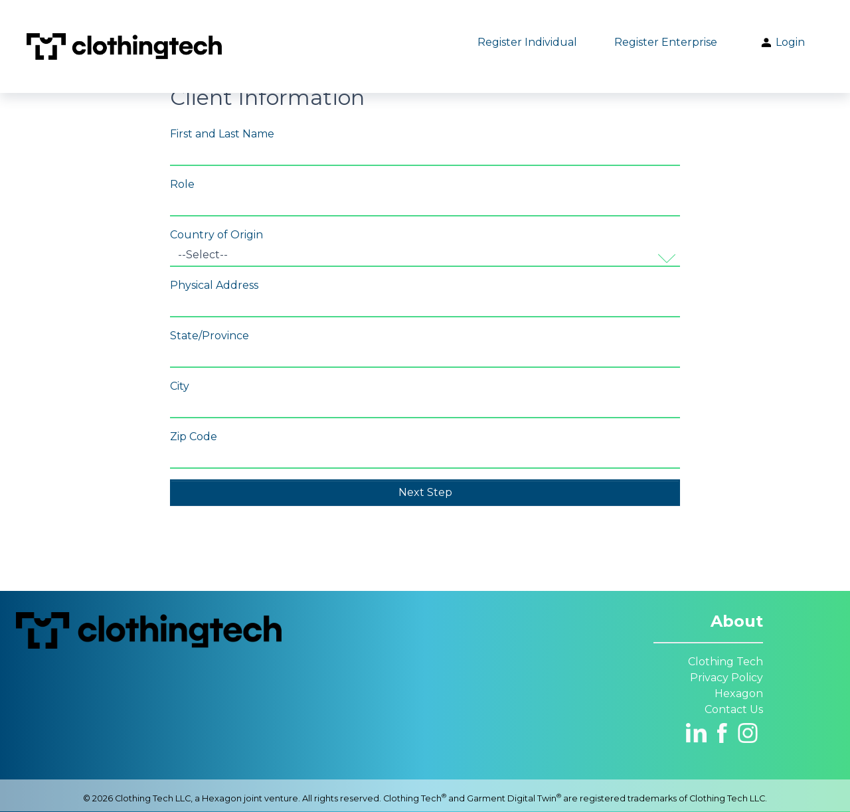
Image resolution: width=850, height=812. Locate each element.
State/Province (209, 335)
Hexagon (739, 693)
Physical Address (214, 285)
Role (182, 184)
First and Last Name (222, 133)
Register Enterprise (665, 42)
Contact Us (734, 709)
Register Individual (527, 42)
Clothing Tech (725, 661)
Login (782, 42)
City (179, 386)
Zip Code (193, 436)
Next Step (425, 492)
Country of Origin (216, 234)
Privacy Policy (726, 677)
